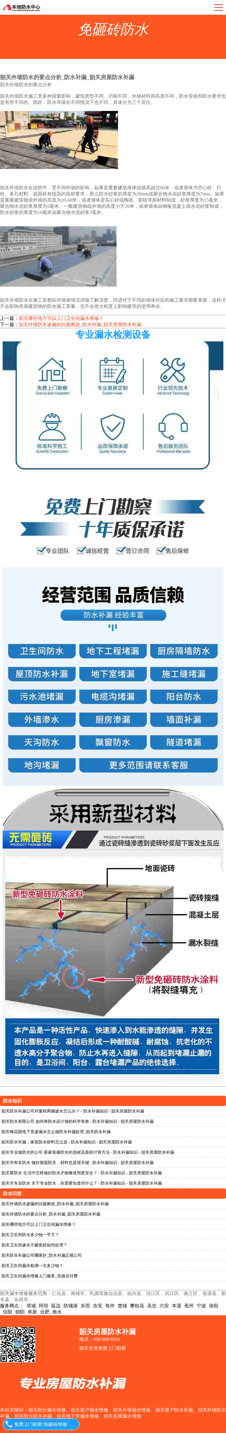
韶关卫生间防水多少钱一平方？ (30, 1235)
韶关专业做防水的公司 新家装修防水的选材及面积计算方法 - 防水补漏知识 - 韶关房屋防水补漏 (87, 1152)
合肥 (44, 1311)
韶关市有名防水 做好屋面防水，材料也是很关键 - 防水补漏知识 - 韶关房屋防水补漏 (77, 1162)
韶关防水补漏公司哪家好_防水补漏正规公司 (41, 1255)
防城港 (71, 1305)
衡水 (57, 1311)
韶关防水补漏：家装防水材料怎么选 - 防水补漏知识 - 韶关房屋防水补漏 (66, 1142)
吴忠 (152, 1305)
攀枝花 (137, 1305)
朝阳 (20, 1311)
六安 (164, 1305)
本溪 (176, 1305)
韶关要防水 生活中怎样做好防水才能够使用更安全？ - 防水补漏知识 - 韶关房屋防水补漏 (81, 1173)
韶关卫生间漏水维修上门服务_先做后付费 (39, 1276)
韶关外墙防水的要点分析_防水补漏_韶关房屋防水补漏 (50, 1214)
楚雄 (122, 1305)
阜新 (32, 1311)
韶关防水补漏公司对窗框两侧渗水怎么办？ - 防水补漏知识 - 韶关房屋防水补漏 (72, 1111)
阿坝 (43, 1305)
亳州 (189, 1305)
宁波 (201, 1305)
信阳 (7, 1311)
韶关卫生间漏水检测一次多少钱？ (32, 1265)
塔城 (31, 1305)
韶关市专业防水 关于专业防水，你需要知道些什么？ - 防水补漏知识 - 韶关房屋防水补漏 (81, 1183)
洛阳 (213, 1305)
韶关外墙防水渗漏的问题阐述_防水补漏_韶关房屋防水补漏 (80, 324)
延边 (56, 1305)
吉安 (97, 1305)
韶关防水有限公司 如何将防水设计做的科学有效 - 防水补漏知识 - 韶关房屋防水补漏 (77, 1121)
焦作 (110, 1305)
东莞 (85, 1305)
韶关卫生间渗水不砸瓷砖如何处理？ (34, 1245)
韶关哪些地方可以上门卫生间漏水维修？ (61, 318)
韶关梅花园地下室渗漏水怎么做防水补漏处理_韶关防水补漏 (56, 1132)
